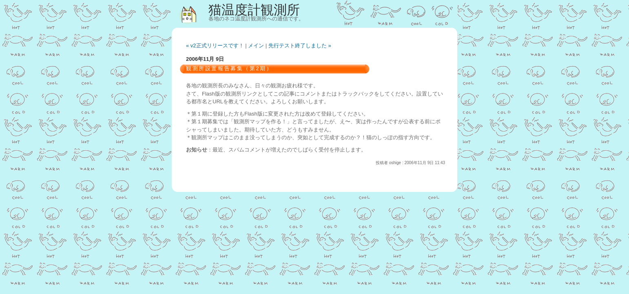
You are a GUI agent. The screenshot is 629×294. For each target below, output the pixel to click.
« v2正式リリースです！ (215, 45)
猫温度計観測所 (254, 9)
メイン (256, 45)
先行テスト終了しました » (299, 45)
